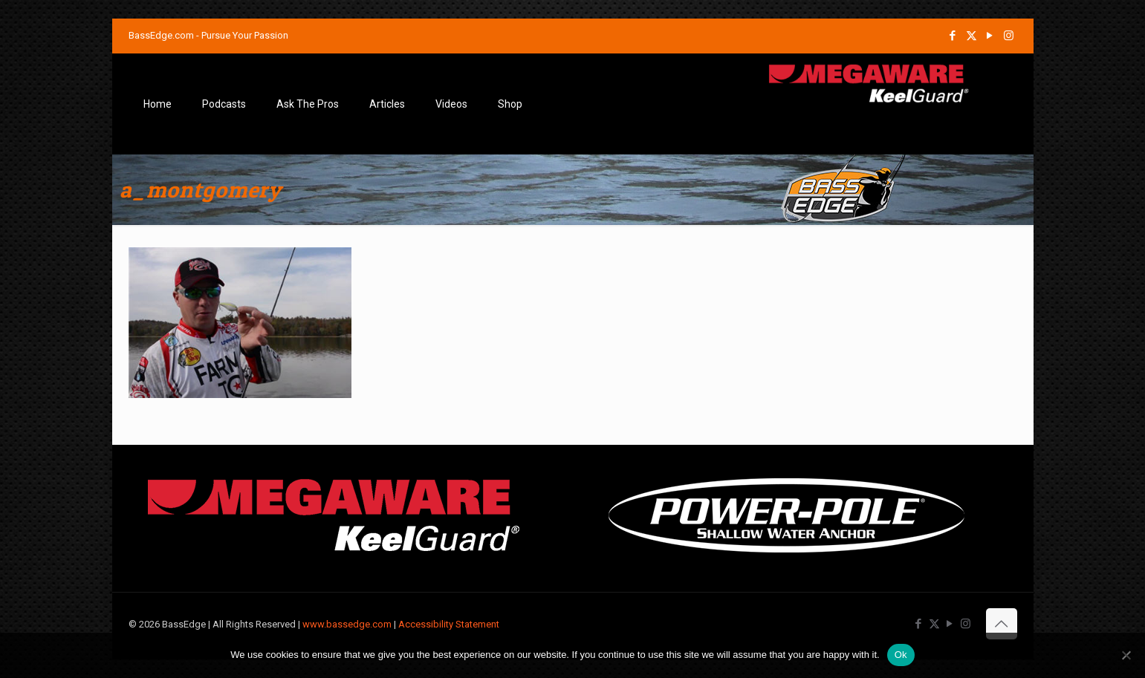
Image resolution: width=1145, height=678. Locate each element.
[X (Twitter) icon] (971, 35)
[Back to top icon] (1001, 623)
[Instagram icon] (1008, 35)
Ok (901, 654)
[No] (1126, 655)
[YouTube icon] (990, 35)
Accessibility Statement (448, 624)
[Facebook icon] (953, 35)
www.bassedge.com (347, 624)
